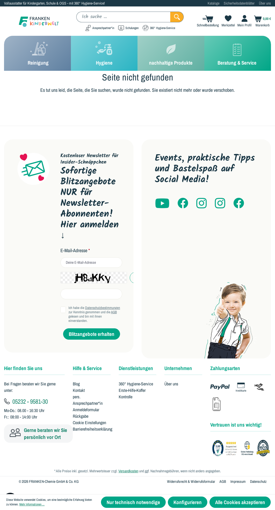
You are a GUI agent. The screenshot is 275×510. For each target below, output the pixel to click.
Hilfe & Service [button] (87, 368)
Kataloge (213, 3)
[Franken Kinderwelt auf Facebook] (182, 203)
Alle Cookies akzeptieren (240, 502)
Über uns (265, 3)
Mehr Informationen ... (32, 504)
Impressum (238, 481)
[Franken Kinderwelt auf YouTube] (162, 203)
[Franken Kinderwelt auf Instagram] (201, 203)
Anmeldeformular (86, 410)
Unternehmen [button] (178, 368)
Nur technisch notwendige (133, 502)
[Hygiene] (104, 53)
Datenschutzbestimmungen (102, 307)
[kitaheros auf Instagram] (220, 203)
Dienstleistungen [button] (136, 368)
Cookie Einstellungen (89, 422)
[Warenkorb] (261, 21)
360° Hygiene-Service (136, 384)
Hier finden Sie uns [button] (23, 368)
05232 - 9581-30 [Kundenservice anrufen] (26, 401)
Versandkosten (128, 471)
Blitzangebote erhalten (91, 333)
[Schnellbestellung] (206, 21)
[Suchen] (177, 17)
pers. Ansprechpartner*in (88, 400)
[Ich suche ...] (123, 17)
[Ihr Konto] (243, 21)
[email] (91, 262)
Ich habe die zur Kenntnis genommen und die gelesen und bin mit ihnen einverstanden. (94, 314)
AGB (114, 312)
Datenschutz (258, 481)
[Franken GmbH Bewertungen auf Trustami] (242, 448)
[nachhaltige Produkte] (171, 53)
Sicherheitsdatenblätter (239, 3)
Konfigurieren (187, 502)
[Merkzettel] (227, 21)
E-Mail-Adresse (75, 250)
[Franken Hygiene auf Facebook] (238, 203)
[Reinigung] (37, 53)
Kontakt (79, 390)
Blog (76, 384)
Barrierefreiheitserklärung (92, 429)
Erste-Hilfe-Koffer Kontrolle (132, 393)
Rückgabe (80, 416)
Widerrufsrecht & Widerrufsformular (191, 481)
